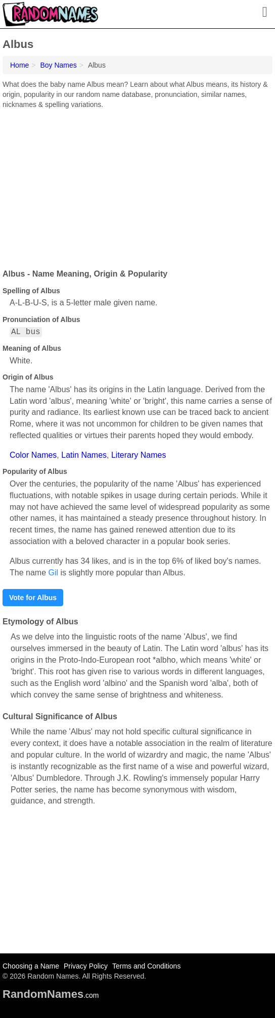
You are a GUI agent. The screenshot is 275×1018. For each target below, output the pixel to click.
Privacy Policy (86, 966)
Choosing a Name (31, 966)
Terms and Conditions (146, 966)
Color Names (33, 455)
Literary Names (138, 455)
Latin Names (84, 455)
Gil (53, 572)
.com (51, 995)
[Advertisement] (137, 185)
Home (19, 65)
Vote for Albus (33, 598)
